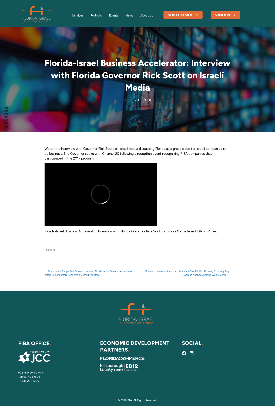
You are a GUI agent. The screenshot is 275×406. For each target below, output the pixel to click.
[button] (184, 353)
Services (77, 15)
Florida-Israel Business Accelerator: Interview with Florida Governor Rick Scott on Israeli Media (115, 231)
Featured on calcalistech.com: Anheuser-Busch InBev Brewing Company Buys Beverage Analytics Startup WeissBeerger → (187, 273)
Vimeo (212, 231)
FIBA (198, 231)
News (129, 15)
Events (113, 15)
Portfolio (96, 15)
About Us (146, 15)
